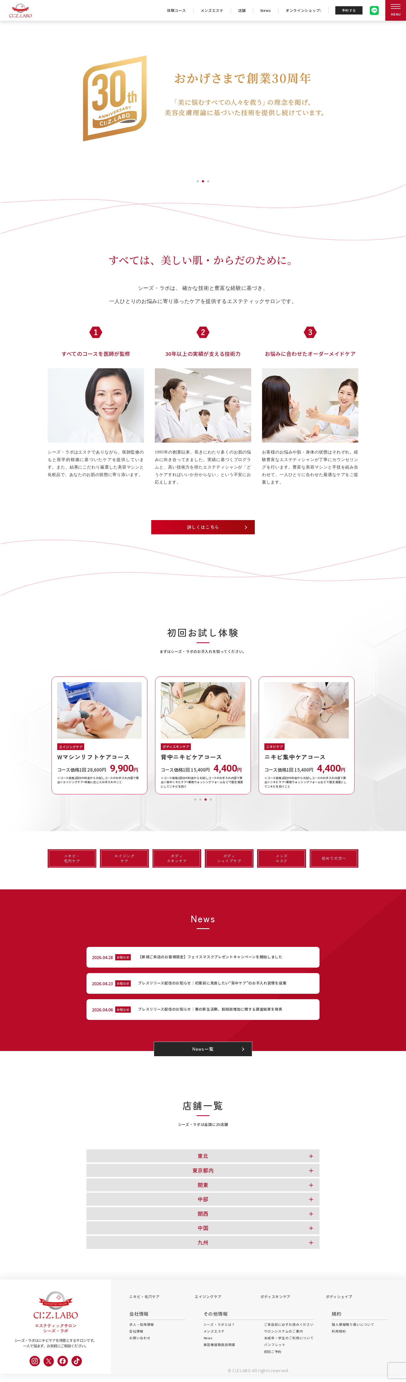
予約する (346, 10)
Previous (43, 736)
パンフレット (275, 1355)
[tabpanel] (203, 98)
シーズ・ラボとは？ (217, 1333)
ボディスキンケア (275, 1304)
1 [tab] (197, 180)
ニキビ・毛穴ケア (144, 1304)
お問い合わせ (140, 1348)
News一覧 (203, 1057)
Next (362, 736)
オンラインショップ (299, 10)
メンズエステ (208, 10)
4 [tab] (210, 798)
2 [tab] (203, 180)
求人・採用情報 (142, 1333)
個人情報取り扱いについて (358, 1333)
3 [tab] (208, 180)
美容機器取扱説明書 (217, 1355)
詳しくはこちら (203, 527)
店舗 (238, 10)
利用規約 (343, 1340)
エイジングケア (208, 1304)
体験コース (172, 10)
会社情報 (136, 1340)
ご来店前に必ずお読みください (290, 1333)
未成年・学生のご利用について (290, 1348)
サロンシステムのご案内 (285, 1340)
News (261, 10)
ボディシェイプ (339, 1304)
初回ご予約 (273, 1363)
